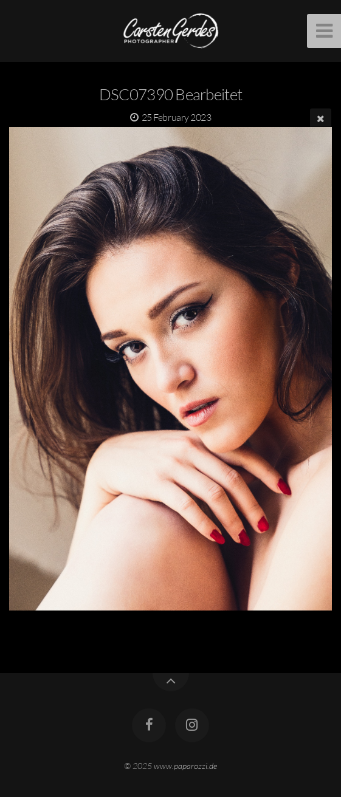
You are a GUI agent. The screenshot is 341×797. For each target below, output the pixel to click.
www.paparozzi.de (185, 766)
